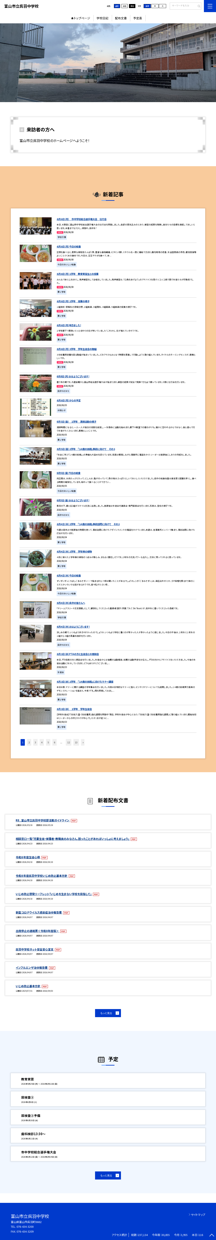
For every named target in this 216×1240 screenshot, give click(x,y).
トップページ (82, 18)
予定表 (137, 18)
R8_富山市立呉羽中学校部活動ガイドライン (43, 820)
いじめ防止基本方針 (28, 986)
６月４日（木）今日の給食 (69, 575)
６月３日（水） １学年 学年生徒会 (74, 709)
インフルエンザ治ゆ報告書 (32, 968)
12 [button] (68, 742)
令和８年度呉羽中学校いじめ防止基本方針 (42, 876)
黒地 (132, 6)
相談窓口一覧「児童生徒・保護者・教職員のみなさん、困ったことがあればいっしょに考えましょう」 (73, 839)
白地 (124, 6)
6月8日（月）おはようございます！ (73, 376)
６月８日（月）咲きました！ (69, 325)
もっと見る (106, 1013)
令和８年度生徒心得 (28, 857)
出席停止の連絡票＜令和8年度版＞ (37, 931)
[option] (108, 62)
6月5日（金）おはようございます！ (73, 500)
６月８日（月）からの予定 (69, 400)
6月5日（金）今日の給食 (68, 473)
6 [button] (54, 742)
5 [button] (48, 742)
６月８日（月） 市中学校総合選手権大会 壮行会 (82, 219)
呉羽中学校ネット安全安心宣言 (35, 949)
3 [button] (35, 742)
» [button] (83, 742)
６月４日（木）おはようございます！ (73, 626)
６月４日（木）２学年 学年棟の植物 (74, 551)
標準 (147, 6)
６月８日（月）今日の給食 (69, 246)
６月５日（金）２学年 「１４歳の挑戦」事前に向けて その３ (86, 449)
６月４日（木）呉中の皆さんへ (71, 603)
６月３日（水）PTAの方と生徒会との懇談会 (78, 654)
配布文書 (121, 18)
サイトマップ (198, 1215)
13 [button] (76, 742)
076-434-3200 (25, 1227)
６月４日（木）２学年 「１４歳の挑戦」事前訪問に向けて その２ (88, 524)
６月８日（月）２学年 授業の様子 (73, 301)
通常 (117, 6)
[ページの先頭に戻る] (211, 1235)
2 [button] (29, 742)
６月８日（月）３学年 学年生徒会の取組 (77, 349)
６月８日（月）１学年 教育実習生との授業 (77, 274)
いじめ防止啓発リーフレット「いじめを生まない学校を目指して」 (54, 894)
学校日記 (102, 18)
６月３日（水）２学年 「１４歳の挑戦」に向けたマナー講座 (85, 681)
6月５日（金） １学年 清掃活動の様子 (76, 421)
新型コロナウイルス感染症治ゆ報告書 (39, 912)
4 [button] (41, 742)
